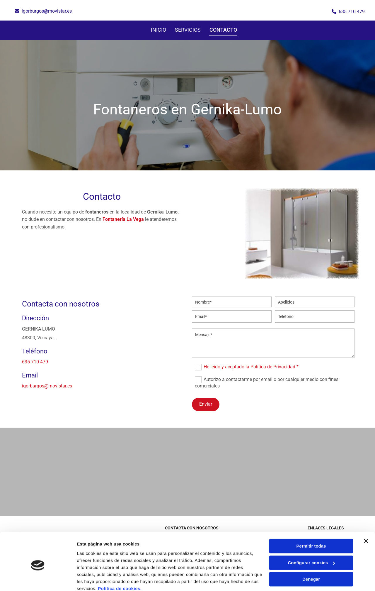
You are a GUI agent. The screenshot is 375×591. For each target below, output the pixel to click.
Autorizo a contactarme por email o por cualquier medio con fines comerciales (266, 383)
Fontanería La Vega (123, 219)
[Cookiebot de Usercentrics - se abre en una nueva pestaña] (38, 579)
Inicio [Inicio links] (158, 30)
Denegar (311, 554)
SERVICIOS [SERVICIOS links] (188, 30)
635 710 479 (352, 11)
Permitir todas (311, 521)
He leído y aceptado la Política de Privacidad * (251, 367)
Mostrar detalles (94, 579)
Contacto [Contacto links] (223, 30)
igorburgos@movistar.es (47, 11)
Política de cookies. (120, 563)
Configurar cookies (311, 537)
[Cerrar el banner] (366, 516)
